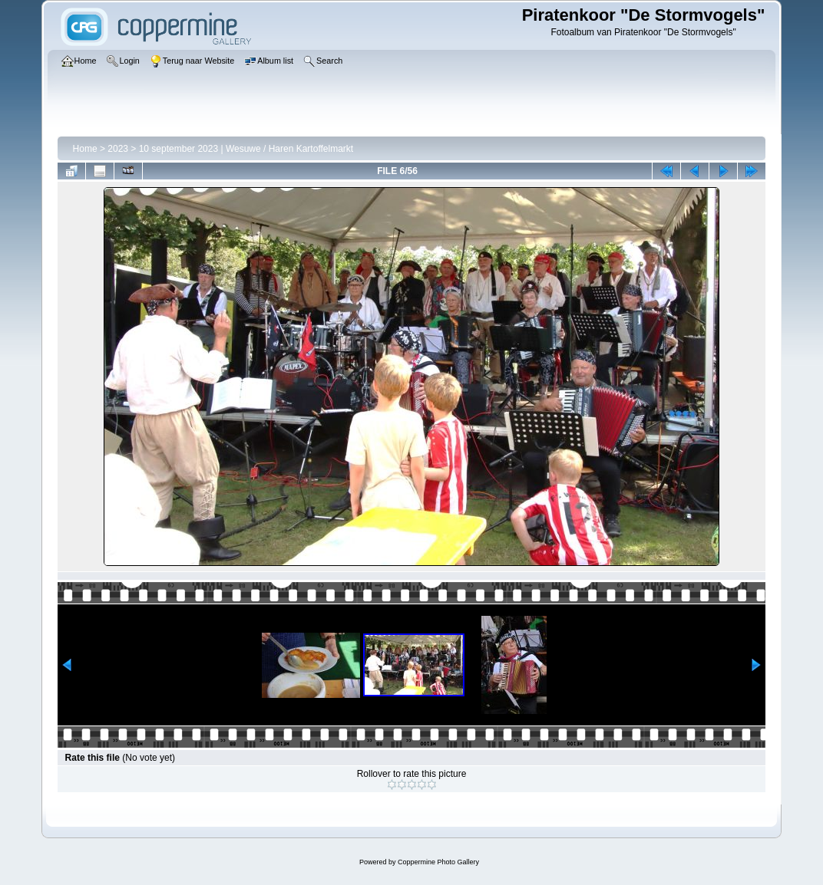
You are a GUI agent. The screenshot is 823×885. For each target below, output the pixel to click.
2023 (117, 148)
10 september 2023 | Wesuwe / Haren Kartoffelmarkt (246, 148)
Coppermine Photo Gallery (438, 862)
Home (85, 148)
